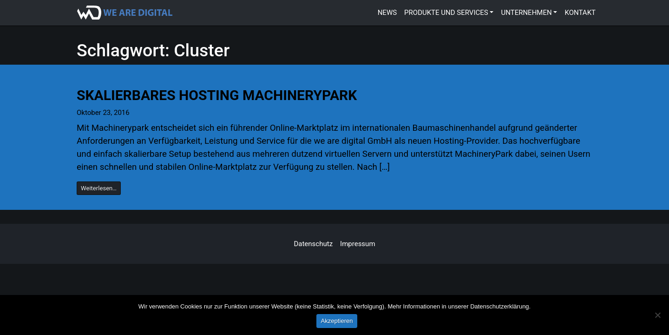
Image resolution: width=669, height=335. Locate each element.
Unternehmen (526, 12)
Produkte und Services (446, 12)
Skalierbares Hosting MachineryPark (217, 95)
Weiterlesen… (99, 188)
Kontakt (580, 12)
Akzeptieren (337, 320)
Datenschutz (313, 244)
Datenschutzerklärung (499, 306)
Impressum (357, 244)
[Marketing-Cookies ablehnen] (657, 315)
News (387, 12)
